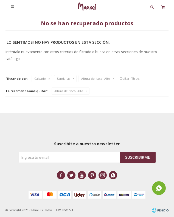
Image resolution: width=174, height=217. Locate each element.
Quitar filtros (129, 78)
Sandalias (63, 78)
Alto (95, 78)
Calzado (40, 78)
